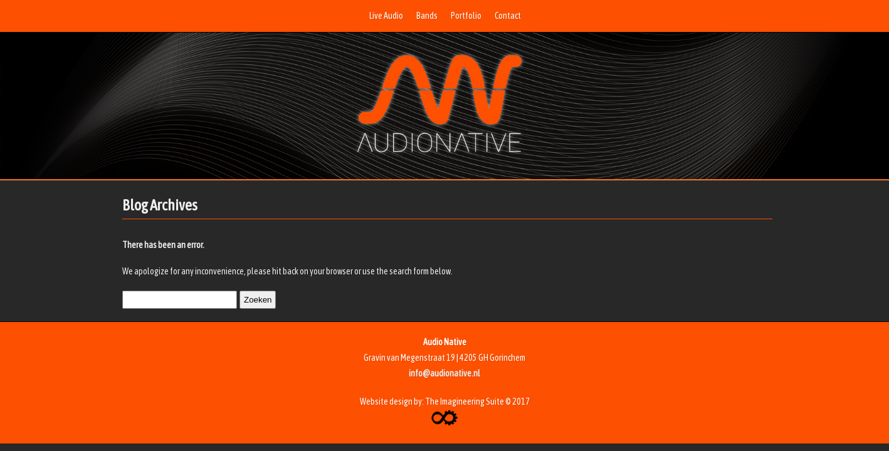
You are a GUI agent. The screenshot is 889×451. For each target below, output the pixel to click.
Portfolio (466, 16)
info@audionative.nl (444, 373)
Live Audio (386, 16)
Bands (427, 16)
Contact (508, 16)
